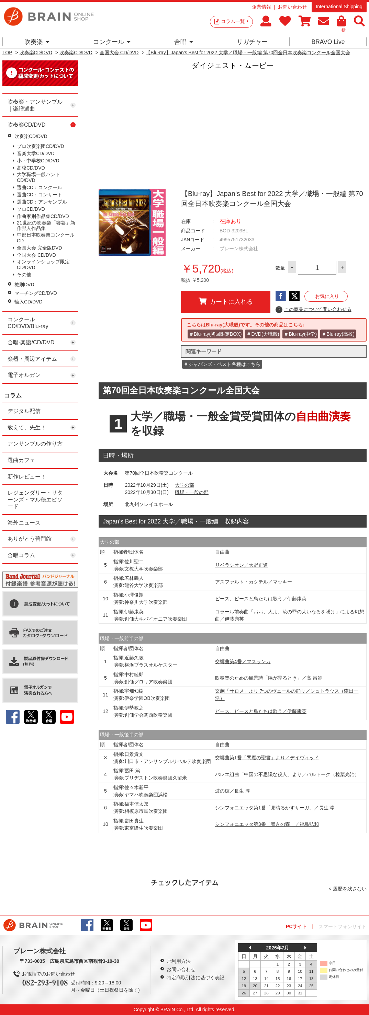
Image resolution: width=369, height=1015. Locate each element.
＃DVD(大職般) (262, 334)
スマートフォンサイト (342, 926)
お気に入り (327, 296)
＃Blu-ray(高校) (338, 334)
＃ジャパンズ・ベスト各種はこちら (221, 364)
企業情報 (261, 7)
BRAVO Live (328, 41)
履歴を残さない (350, 888)
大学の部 (184, 485)
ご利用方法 (179, 961)
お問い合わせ (292, 7)
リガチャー (252, 41)
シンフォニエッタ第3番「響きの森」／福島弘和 (267, 824)
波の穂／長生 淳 (232, 791)
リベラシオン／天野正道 (241, 565)
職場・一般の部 (192, 492)
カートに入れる (226, 301)
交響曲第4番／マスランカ (243, 661)
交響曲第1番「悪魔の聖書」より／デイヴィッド (267, 757)
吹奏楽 (36, 41)
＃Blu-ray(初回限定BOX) (215, 334)
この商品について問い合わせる (313, 309)
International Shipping (339, 6)
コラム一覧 (234, 21)
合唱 (183, 41)
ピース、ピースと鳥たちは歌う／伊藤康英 (260, 598)
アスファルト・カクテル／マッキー (253, 582)
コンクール (112, 41)
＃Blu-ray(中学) (300, 334)
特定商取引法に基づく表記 (195, 977)
